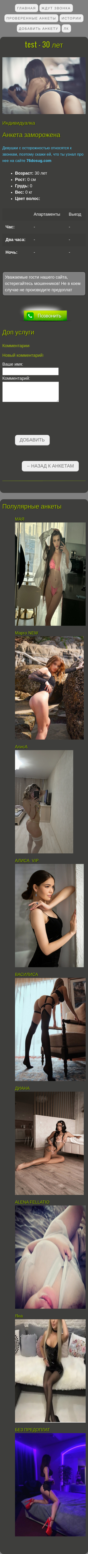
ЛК (66, 28)
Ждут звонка (56, 7)
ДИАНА (23, 1088)
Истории (71, 17)
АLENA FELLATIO (32, 1202)
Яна (19, 1316)
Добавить (32, 439)
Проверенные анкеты (31, 17)
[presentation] (38, 419)
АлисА (21, 746)
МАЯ (20, 519)
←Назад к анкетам (50, 465)
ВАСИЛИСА (27, 974)
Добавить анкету (38, 28)
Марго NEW (26, 633)
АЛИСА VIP (27, 860)
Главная (26, 7)
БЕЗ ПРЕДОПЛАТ (32, 1429)
